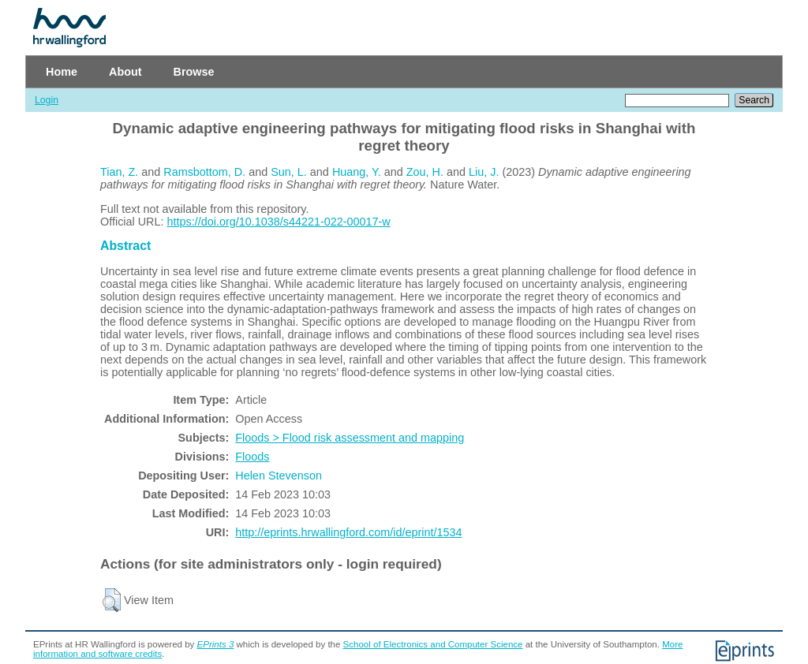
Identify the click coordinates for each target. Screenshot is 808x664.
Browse (194, 71)
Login (46, 100)
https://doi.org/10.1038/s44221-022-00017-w (279, 221)
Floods (252, 456)
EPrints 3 (215, 644)
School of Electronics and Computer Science (433, 644)
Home (61, 71)
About (125, 71)
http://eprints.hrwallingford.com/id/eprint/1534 (348, 532)
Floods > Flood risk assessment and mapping (349, 437)
